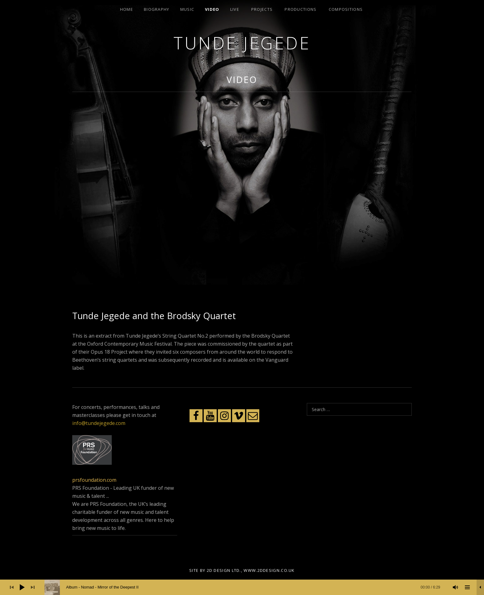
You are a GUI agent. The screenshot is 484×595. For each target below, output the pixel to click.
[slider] (245, 587)
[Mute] (456, 587)
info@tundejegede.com (98, 423)
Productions (300, 9)
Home (126, 9)
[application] (242, 587)
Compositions (346, 9)
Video (212, 9)
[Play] (22, 587)
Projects (262, 9)
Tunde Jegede (242, 42)
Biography (156, 9)
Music (187, 9)
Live (234, 9)
